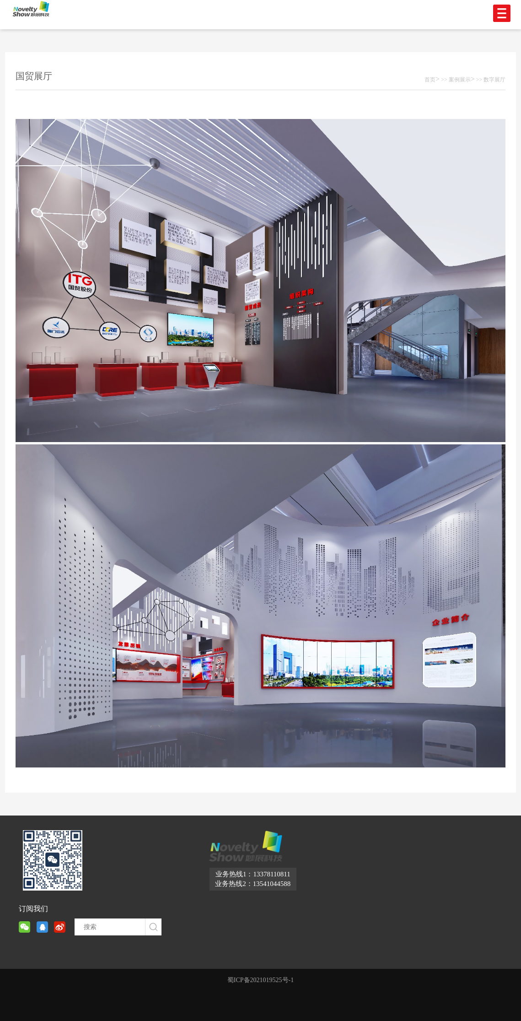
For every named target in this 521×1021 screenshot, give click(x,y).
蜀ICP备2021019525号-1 (260, 980)
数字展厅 (494, 79)
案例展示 (460, 79)
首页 (429, 79)
